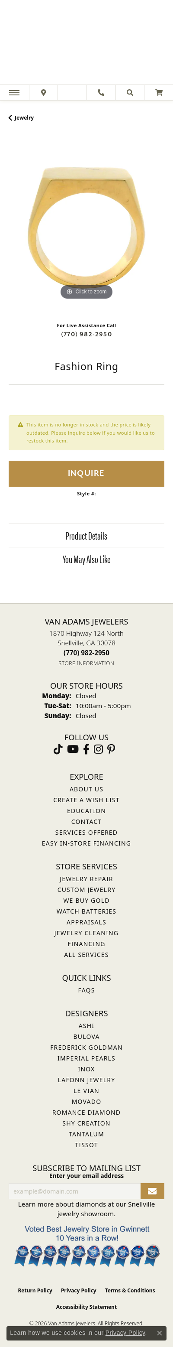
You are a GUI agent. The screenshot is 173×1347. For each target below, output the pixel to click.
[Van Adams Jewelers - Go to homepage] (86, 43)
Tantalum (86, 1134)
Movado (87, 1101)
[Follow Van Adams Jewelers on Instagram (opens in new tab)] (98, 749)
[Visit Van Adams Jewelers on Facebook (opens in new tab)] (86, 749)
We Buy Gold (86, 900)
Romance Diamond (86, 1112)
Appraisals (86, 922)
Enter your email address (86, 1175)
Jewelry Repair (86, 879)
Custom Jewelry (87, 889)
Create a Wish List (86, 800)
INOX (86, 1069)
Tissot (86, 1145)
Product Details (86, 535)
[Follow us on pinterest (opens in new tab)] (111, 749)
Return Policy (35, 1290)
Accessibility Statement (86, 1307)
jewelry (24, 117)
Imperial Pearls (86, 1058)
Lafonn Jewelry (86, 1080)
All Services (86, 954)
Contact (86, 821)
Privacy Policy (78, 1290)
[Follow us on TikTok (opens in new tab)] (58, 749)
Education (86, 811)
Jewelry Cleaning (86, 933)
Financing (86, 944)
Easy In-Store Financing (86, 843)
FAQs (86, 990)
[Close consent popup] (159, 1333)
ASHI (87, 1026)
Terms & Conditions (130, 1290)
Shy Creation (86, 1123)
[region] (86, 224)
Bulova (86, 1036)
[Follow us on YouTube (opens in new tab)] (73, 749)
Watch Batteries (86, 911)
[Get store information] (87, 663)
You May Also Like (86, 558)
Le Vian (86, 1091)
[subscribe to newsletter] (152, 1191)
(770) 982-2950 (86, 334)
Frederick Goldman (86, 1047)
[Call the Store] (86, 652)
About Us (86, 789)
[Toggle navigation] (14, 92)
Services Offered (86, 832)
